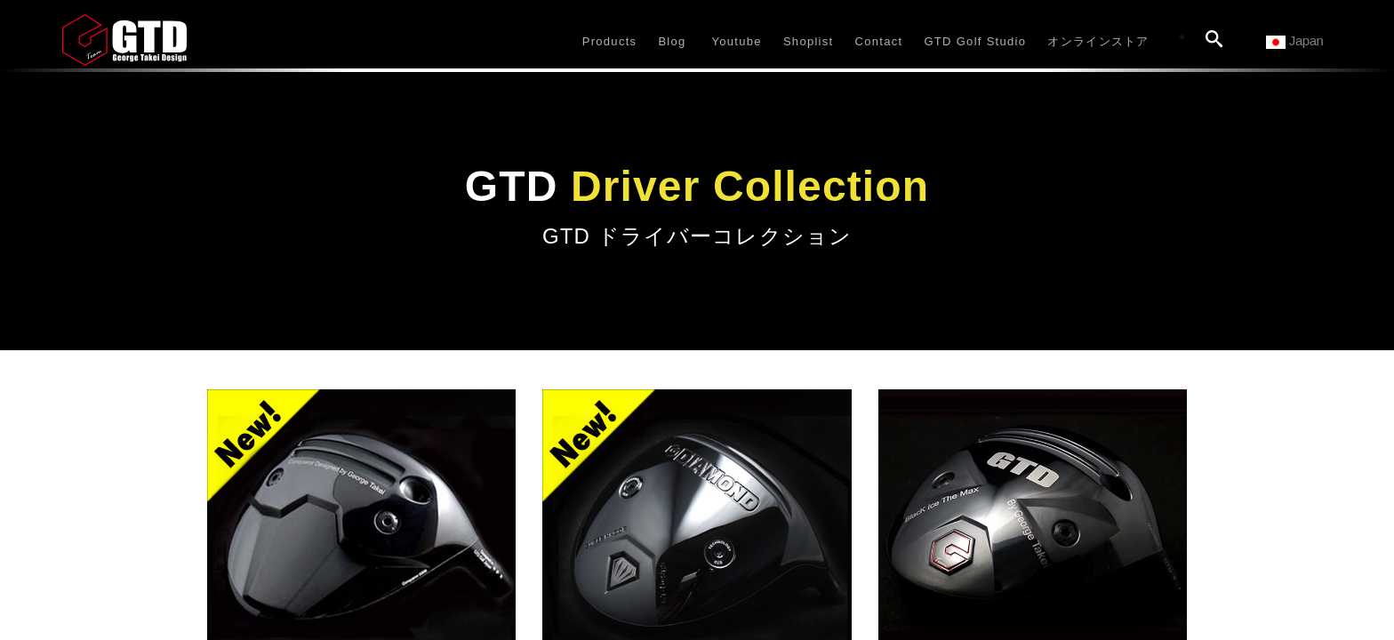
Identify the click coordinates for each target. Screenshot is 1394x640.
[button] (609, 40)
